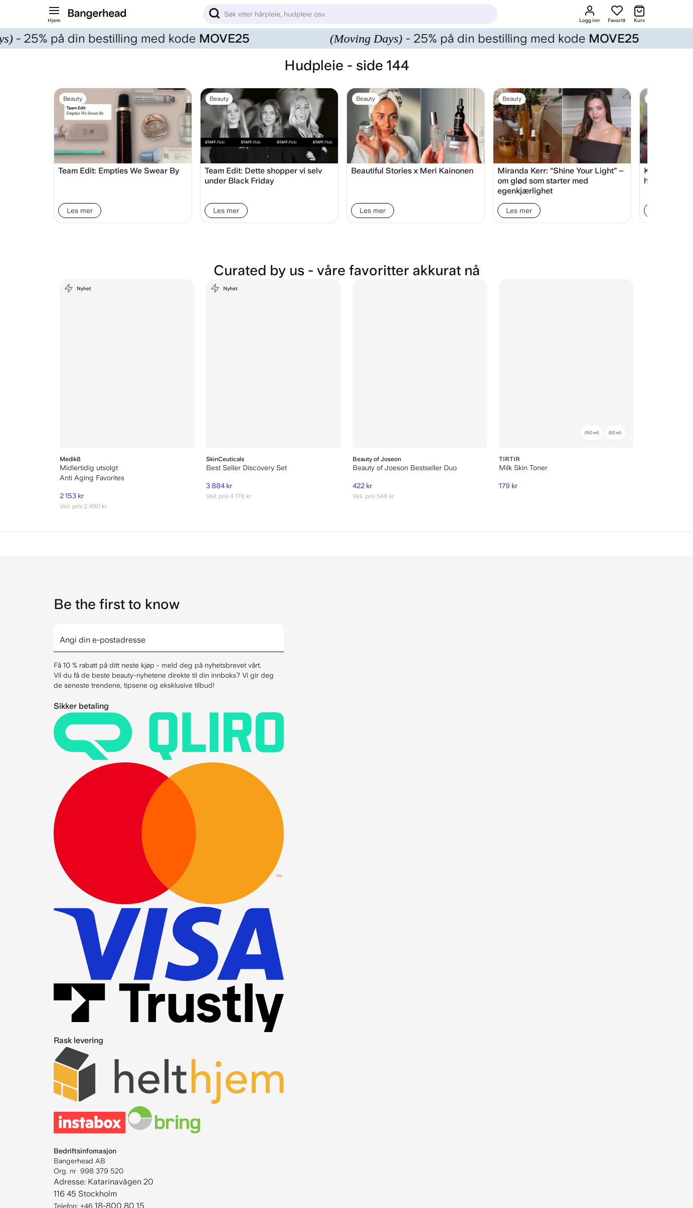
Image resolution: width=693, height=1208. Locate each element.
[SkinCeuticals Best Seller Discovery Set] (273, 363)
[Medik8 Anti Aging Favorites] (127, 363)
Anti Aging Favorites (92, 478)
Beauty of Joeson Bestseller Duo (405, 468)
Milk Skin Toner (523, 468)
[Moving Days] (346, 39)
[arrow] (280, 632)
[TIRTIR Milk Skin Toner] (566, 363)
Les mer (80, 211)
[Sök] (350, 14)
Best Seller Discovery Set (246, 468)
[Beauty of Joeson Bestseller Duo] (420, 363)
